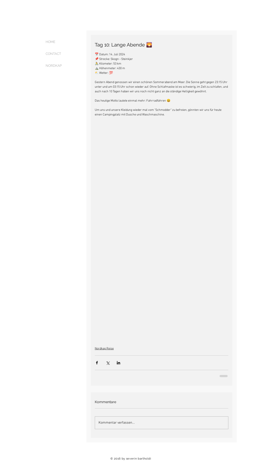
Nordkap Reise (104, 348)
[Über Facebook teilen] (97, 363)
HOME (50, 42)
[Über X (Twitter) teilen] (108, 363)
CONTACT (53, 54)
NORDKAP (54, 66)
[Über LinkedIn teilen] (118, 363)
